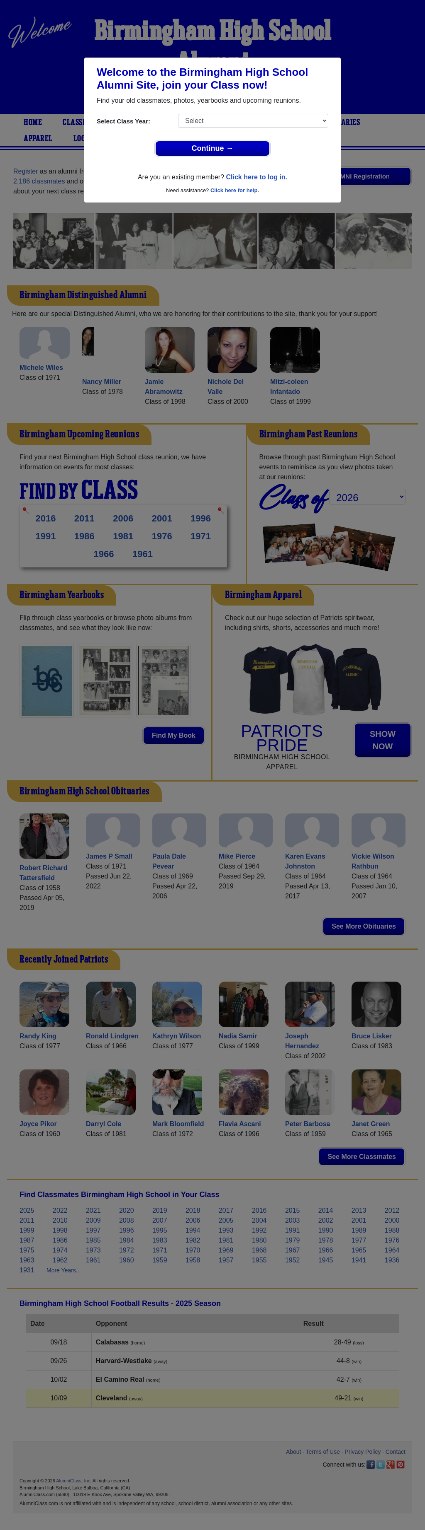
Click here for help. (234, 190)
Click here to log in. (256, 177)
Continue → (213, 148)
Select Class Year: (123, 121)
